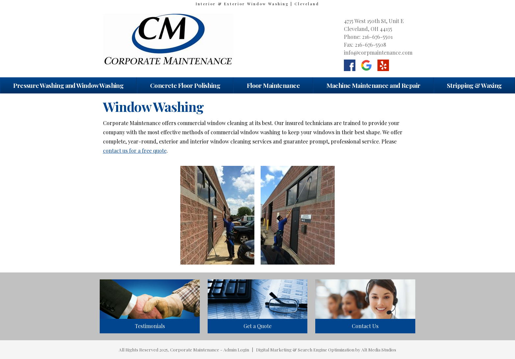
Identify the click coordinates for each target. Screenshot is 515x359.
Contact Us (365, 325)
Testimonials (150, 325)
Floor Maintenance (273, 85)
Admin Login (236, 349)
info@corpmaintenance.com (378, 52)
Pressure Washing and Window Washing (68, 85)
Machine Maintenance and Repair (373, 85)
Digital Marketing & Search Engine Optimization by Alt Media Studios (326, 349)
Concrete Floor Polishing (185, 85)
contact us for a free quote (135, 150)
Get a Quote (257, 325)
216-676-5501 (377, 36)
